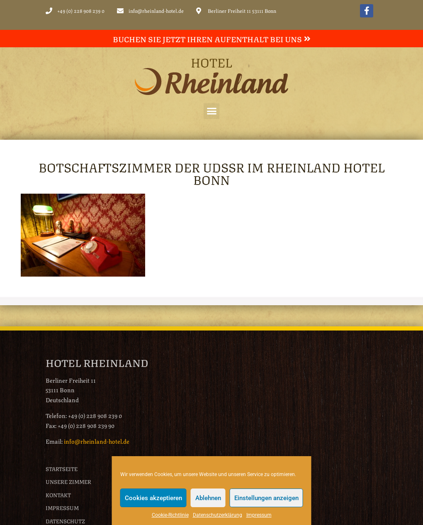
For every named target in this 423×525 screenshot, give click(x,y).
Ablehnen (208, 498)
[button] (211, 111)
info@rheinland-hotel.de (96, 440)
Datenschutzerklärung (217, 515)
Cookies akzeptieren (153, 498)
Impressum (259, 515)
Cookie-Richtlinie (170, 515)
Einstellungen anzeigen (266, 498)
